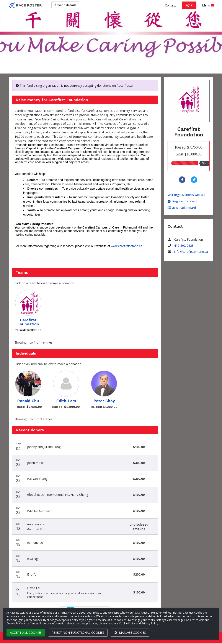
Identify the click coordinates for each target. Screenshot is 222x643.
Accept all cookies (26, 632)
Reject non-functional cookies (78, 632)
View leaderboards (182, 208)
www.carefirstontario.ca (126, 246)
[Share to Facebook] (182, 180)
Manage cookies (130, 632)
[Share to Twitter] (194, 180)
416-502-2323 (184, 245)
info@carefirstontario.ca (191, 252)
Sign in (189, 5)
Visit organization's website (187, 195)
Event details (65, 5)
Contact (170, 5)
